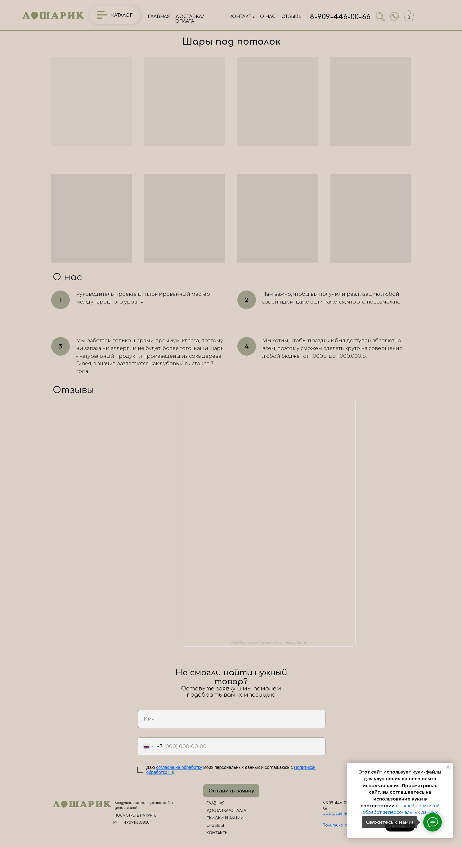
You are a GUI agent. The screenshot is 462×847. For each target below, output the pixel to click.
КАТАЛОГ (121, 15)
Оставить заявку (231, 791)
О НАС (268, 16)
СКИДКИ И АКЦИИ (225, 818)
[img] (394, 16)
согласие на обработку (179, 767)
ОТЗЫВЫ (292, 16)
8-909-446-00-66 (340, 17)
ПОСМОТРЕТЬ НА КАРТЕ (135, 815)
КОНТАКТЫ (242, 16)
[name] (231, 719)
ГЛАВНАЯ (159, 16)
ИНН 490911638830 (131, 822)
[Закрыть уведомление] (448, 767)
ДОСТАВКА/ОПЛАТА (189, 19)
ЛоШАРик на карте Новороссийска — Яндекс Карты (268, 642)
